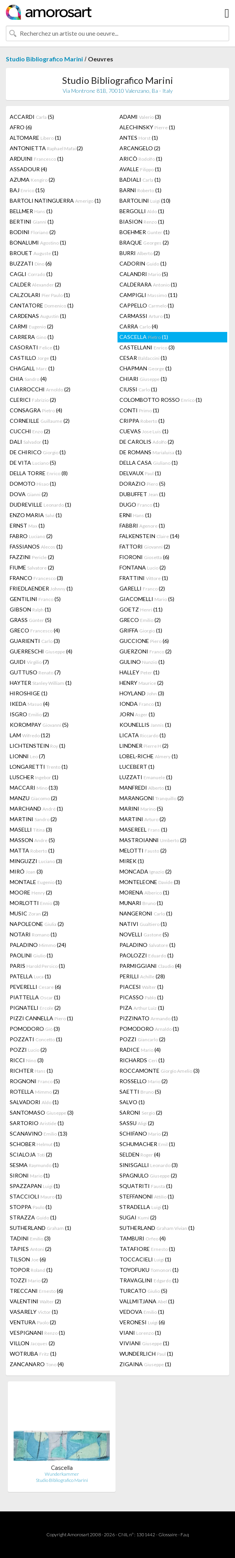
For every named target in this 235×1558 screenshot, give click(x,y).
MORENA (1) (144, 892)
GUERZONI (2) (145, 651)
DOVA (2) (29, 494)
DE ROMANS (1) (150, 452)
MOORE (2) (31, 892)
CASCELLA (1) (143, 336)
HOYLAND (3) (141, 693)
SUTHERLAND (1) (40, 1228)
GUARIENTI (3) (35, 640)
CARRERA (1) (32, 336)
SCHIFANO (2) (143, 1133)
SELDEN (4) (139, 1154)
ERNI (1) (135, 515)
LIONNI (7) (27, 756)
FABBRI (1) (142, 525)
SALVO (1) (132, 1102)
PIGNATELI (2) (35, 1007)
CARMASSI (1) (144, 316)
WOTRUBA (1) (33, 1353)
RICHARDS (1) (142, 1060)
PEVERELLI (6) (35, 986)
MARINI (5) (141, 808)
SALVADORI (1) (34, 1102)
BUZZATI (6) (31, 263)
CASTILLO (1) (33, 357)
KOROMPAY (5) (39, 724)
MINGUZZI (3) (36, 861)
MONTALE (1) (36, 882)
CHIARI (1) (143, 378)
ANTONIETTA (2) (46, 148)
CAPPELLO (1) (146, 305)
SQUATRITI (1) (145, 1186)
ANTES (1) (138, 137)
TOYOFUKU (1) (149, 1269)
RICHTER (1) (31, 1070)
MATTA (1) (32, 850)
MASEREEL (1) (143, 829)
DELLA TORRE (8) (39, 473)
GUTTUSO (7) (35, 672)
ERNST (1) (27, 525)
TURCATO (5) (143, 1290)
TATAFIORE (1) (147, 1248)
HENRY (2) (141, 682)
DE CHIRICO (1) (38, 452)
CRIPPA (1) (142, 420)
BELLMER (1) (31, 211)
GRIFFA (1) (140, 630)
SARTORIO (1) (37, 1123)
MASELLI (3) (31, 829)
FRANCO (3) (36, 578)
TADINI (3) (30, 1238)
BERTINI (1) (32, 221)
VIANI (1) (140, 1332)
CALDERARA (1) (148, 284)
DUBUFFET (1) (142, 494)
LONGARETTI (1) (39, 766)
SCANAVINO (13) (38, 1133)
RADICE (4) (140, 1049)
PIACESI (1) (141, 986)
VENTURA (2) (33, 1322)
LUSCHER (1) (34, 777)
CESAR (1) (143, 357)
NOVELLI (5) (144, 934)
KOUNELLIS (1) (145, 724)
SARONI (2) (140, 1112)
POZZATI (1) (36, 1039)
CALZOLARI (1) (40, 295)
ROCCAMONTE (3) (159, 1070)
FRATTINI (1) (143, 578)
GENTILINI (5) (35, 599)
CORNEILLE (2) (40, 420)
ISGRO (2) (29, 714)
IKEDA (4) (29, 703)
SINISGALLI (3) (148, 1165)
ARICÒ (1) (140, 158)
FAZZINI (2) (32, 557)
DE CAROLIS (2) (146, 441)
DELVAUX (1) (140, 473)
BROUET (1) (34, 253)
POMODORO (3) (35, 1028)
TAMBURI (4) (142, 1238)
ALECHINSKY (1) (147, 127)
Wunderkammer (62, 1474)
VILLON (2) (32, 1343)
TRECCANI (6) (36, 1290)
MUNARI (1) (141, 903)
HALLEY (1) (139, 672)
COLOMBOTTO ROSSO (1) (160, 399)
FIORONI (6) (144, 557)
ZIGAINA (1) (145, 1364)
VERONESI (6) (142, 1322)
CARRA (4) (138, 326)
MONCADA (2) (145, 871)
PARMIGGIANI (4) (150, 965)
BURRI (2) (139, 253)
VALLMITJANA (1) (146, 1301)
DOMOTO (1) (33, 483)
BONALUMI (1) (38, 242)
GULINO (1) (142, 661)
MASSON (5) (32, 840)
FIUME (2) (32, 567)
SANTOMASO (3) (42, 1112)
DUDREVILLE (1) (40, 504)
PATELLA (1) (30, 976)
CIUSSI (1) (138, 389)
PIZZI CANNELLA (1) (41, 1018)
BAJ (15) (27, 190)
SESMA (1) (34, 1165)
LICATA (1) (142, 735)
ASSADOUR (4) (28, 169)
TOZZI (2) (29, 1280)
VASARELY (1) (34, 1311)
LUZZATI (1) (145, 777)
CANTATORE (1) (42, 305)
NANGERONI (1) (145, 913)
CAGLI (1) (31, 274)
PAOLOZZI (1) (146, 955)
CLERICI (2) (33, 399)
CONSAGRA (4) (36, 410)
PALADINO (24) (38, 944)
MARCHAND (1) (36, 808)
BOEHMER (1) (144, 232)
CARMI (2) (31, 326)
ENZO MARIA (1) (36, 515)
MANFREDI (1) (145, 787)
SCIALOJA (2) (31, 1154)
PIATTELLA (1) (35, 997)
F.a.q (185, 1534)
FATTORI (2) (144, 546)
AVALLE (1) (140, 169)
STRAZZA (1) (33, 1217)
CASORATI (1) (35, 347)
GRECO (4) (35, 630)
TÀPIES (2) (30, 1248)
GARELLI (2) (142, 588)
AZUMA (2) (32, 179)
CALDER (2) (35, 284)
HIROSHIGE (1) (28, 693)
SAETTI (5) (140, 1091)
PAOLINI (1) (31, 955)
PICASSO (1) (141, 997)
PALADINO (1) (147, 944)
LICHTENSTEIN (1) (37, 745)
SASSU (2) (136, 1123)
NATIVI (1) (143, 924)
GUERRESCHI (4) (41, 651)
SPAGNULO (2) (148, 1175)
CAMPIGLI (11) (148, 295)
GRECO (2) (140, 620)
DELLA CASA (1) (148, 462)
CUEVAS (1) (143, 431)
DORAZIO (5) (142, 483)
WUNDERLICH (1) (146, 1353)
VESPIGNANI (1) (37, 1332)
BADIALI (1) (140, 179)
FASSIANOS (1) (36, 546)
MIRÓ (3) (26, 871)
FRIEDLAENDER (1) (41, 588)
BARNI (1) (140, 190)
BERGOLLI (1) (141, 211)
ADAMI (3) (140, 116)
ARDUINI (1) (36, 158)
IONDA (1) (140, 703)
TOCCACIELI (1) (145, 1259)
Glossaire (167, 1534)
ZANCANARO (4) (37, 1364)
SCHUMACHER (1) (147, 1144)
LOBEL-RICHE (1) (148, 756)
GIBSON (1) (30, 609)
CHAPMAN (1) (145, 368)
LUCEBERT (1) (136, 766)
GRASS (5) (30, 620)
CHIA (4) (28, 378)
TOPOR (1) (31, 1269)
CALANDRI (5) (143, 274)
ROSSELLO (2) (143, 1081)
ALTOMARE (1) (35, 137)
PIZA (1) (141, 1007)
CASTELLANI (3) (147, 347)
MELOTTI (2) (143, 850)
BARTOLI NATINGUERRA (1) (55, 200)
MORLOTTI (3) (35, 903)
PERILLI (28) (142, 976)
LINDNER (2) (143, 745)
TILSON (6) (28, 1259)
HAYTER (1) (41, 682)
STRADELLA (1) (143, 1207)
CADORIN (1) (143, 263)
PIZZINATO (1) (148, 1018)
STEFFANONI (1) (146, 1196)
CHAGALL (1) (32, 368)
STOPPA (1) (31, 1207)
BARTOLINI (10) (144, 200)
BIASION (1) (141, 221)
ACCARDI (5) (32, 116)
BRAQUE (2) (144, 242)
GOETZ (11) (141, 609)
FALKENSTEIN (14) (149, 536)
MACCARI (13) (34, 787)
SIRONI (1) (30, 1175)
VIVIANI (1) (144, 1343)
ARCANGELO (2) (139, 148)
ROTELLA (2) (34, 1091)
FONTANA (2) (142, 567)
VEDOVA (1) (141, 1311)
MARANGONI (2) (151, 798)
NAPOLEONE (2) (37, 924)
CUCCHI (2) (30, 431)
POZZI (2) (142, 1039)
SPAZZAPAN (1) (35, 1186)
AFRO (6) (21, 127)
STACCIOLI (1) (36, 1196)
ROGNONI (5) (35, 1081)
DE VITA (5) (33, 462)
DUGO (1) (139, 504)
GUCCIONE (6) (144, 640)
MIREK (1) (131, 861)
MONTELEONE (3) (149, 882)
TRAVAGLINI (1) (149, 1280)
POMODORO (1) (149, 1028)
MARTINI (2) (33, 819)
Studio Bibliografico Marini (44, 59)
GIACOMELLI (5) (146, 599)
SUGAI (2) (137, 1217)
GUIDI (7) (29, 661)
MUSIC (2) (29, 913)
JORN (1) (137, 714)
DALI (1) (29, 441)
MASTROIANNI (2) (152, 840)
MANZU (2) (33, 798)
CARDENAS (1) (38, 316)
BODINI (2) (33, 232)
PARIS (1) (37, 965)
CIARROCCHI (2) (40, 389)
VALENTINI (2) (35, 1301)
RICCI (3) (27, 1060)
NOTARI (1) (33, 934)
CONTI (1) (139, 410)
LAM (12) (30, 735)
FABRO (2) (31, 536)
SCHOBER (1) (35, 1144)
